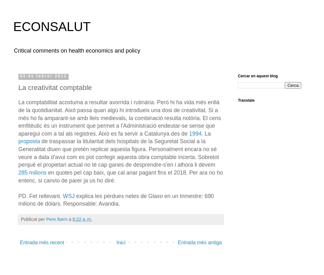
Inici (120, 242)
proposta (29, 141)
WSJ (69, 196)
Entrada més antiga (200, 242)
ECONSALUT (52, 27)
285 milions (32, 172)
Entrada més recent (42, 242)
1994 (195, 134)
